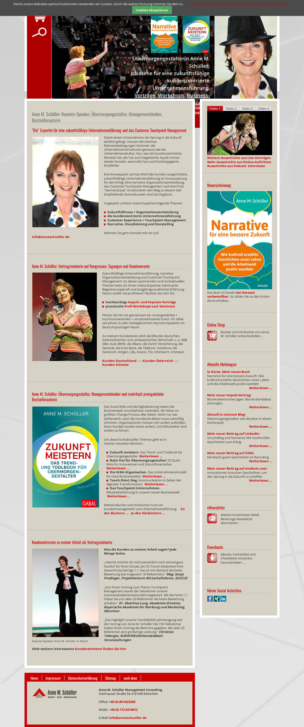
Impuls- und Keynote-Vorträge (152, 302)
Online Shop (216, 325)
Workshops (171, 95)
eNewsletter (216, 507)
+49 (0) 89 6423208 (122, 702)
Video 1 (215, 108)
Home (34, 678)
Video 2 (231, 108)
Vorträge (145, 95)
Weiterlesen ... (151, 456)
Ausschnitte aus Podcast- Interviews (236, 166)
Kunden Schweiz (115, 364)
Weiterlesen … (260, 388)
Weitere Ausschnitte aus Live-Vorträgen (239, 158)
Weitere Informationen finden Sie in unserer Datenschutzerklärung (237, 4)
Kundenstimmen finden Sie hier (100, 649)
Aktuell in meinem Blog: (226, 414)
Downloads (215, 547)
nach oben (130, 678)
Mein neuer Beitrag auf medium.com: (237, 468)
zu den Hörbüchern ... (148, 513)
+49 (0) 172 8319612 (123, 709)
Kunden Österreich (158, 360)
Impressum (53, 678)
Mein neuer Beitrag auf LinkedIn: (233, 433)
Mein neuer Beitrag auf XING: (230, 453)
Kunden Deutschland (119, 360)
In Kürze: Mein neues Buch (228, 372)
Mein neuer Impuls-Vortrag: (229, 395)
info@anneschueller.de (50, 237)
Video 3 (247, 108)
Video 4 (263, 108)
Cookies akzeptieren (152, 10)
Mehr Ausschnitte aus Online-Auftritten (239, 162)
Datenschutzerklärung (83, 678)
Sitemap (110, 678)
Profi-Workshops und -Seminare (150, 306)
